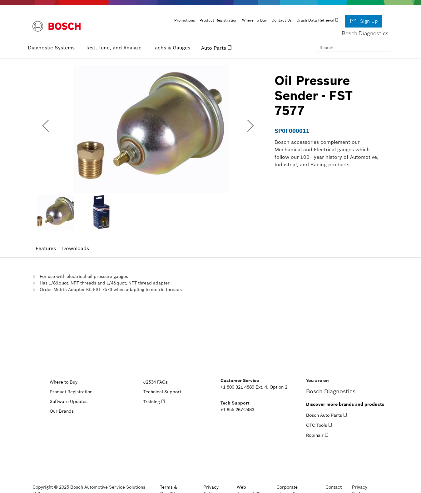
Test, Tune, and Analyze (113, 47)
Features (46, 248)
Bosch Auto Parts (324, 415)
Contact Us (281, 20)
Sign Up (363, 21)
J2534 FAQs (155, 382)
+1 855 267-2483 (237, 409)
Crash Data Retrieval (315, 20)
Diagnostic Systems (51, 47)
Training (151, 402)
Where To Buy (254, 20)
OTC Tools (316, 425)
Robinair (315, 435)
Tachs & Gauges (171, 47)
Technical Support (162, 392)
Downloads (75, 248)
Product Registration (218, 20)
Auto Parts (213, 48)
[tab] (45, 248)
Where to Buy (63, 382)
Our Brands (62, 411)
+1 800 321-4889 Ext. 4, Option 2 (253, 387)
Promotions (184, 20)
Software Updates (68, 401)
